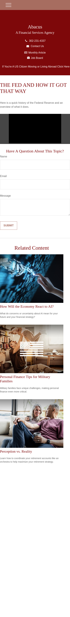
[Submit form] (8, 225)
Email (3, 176)
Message (5, 195)
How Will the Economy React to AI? (27, 306)
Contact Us (35, 46)
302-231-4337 (35, 40)
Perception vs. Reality (16, 451)
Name (3, 156)
